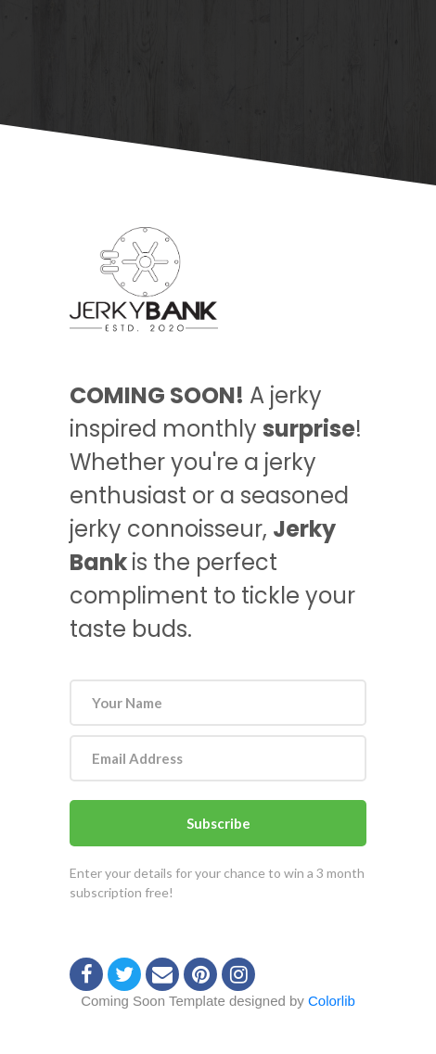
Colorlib (331, 1001)
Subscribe (218, 823)
